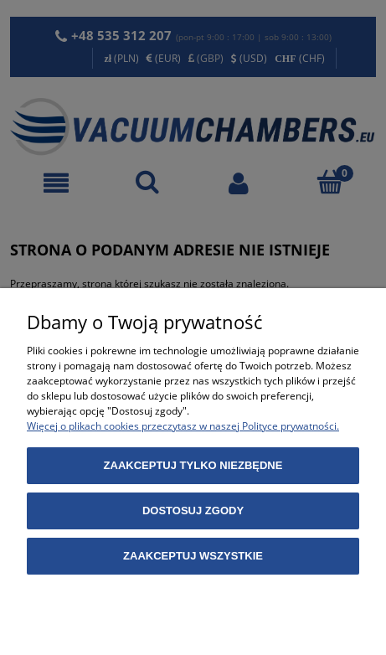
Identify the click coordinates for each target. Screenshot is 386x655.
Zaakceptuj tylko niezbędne (193, 465)
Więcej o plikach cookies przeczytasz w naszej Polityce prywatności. (183, 426)
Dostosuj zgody (193, 510)
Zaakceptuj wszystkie (193, 555)
